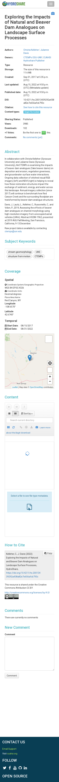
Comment (10, 634)
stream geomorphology (20, 252)
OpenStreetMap (36, 387)
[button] (30, 358)
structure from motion (19, 256)
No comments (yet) (32, 137)
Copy (48, 553)
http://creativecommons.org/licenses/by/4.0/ (27, 592)
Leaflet (15, 387)
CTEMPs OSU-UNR (32, 57)
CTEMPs (39, 256)
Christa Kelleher (31, 50)
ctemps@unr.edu (13, 231)
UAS (38, 252)
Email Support (9, 749)
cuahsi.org (12, 753)
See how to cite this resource (37, 107)
